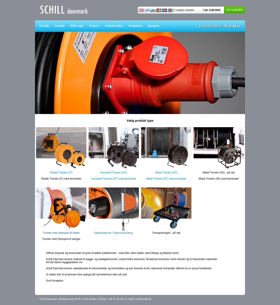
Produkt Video (116, 25)
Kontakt (62, 25)
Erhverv (97, 25)
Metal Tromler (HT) (166, 172)
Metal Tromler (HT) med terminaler (166, 178)
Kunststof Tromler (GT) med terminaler (113, 178)
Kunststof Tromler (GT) (113, 172)
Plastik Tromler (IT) (61, 172)
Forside (47, 25)
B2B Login (79, 25)
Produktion (138, 25)
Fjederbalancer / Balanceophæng (113, 232)
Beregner (156, 25)
